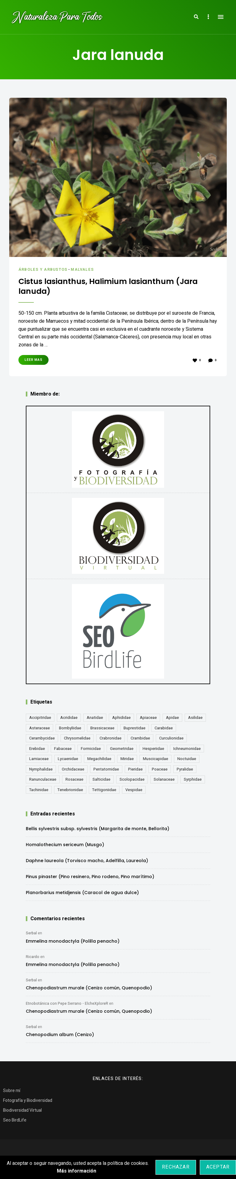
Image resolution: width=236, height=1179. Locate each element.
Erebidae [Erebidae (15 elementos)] (37, 750)
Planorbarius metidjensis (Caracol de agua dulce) (82, 894)
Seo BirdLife (14, 1122)
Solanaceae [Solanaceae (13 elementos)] (164, 781)
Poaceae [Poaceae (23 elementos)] (159, 771)
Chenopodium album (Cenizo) (60, 1036)
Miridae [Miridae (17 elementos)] (127, 760)
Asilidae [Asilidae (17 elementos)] (195, 719)
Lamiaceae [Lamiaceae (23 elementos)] (39, 760)
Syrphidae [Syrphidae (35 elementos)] (193, 781)
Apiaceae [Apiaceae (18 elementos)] (148, 719)
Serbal (31, 935)
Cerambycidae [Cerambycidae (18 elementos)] (42, 740)
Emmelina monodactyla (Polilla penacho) (73, 943)
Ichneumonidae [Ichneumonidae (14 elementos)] (187, 750)
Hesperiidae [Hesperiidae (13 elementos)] (153, 750)
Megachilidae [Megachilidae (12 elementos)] (99, 760)
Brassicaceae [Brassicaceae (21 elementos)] (102, 730)
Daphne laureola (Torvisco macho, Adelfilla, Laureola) (87, 862)
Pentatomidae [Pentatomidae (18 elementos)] (106, 771)
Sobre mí (11, 1092)
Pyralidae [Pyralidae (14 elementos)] (185, 771)
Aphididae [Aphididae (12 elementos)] (121, 719)
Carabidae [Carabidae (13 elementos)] (164, 730)
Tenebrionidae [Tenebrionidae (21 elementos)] (70, 792)
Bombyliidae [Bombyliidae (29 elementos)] (70, 730)
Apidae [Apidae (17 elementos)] (172, 719)
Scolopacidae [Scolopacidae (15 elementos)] (132, 781)
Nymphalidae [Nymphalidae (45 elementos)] (41, 771)
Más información (76, 1171)
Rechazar (176, 1167)
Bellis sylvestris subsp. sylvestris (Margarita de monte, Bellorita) (97, 830)
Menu (220, 17)
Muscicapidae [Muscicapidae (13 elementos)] (155, 760)
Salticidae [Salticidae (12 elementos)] (101, 781)
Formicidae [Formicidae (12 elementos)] (91, 750)
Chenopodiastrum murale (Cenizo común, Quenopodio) (89, 990)
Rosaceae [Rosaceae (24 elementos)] (74, 781)
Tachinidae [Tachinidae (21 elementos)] (38, 792)
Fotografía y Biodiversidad (27, 1102)
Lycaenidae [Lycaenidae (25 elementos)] (68, 760)
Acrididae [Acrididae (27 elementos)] (68, 719)
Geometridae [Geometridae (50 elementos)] (121, 750)
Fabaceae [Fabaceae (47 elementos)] (63, 750)
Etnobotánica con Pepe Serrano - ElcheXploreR (67, 1005)
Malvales (85, 269)
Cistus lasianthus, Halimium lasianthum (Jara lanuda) (108, 287)
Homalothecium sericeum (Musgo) (65, 846)
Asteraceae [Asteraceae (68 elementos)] (39, 730)
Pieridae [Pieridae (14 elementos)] (135, 771)
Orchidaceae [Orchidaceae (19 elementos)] (73, 771)
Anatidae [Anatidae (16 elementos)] (95, 719)
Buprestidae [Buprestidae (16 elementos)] (134, 730)
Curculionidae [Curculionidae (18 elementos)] (171, 740)
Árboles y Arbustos (43, 269)
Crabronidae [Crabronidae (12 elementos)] (110, 740)
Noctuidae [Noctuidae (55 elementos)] (186, 760)
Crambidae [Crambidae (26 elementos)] (140, 740)
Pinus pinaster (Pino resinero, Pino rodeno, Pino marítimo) (90, 878)
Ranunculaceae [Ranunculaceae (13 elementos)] (42, 781)
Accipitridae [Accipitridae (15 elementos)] (40, 719)
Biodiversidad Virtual (22, 1112)
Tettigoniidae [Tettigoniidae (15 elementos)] (104, 792)
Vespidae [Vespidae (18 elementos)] (133, 792)
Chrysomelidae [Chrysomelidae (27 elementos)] (77, 740)
